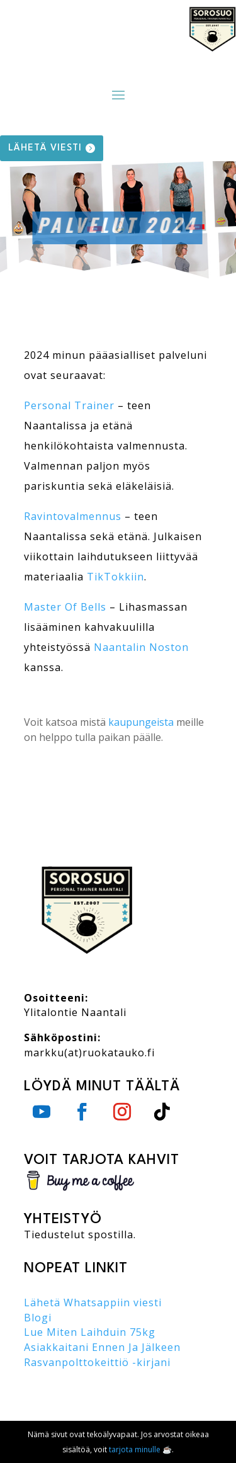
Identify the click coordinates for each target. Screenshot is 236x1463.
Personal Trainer (69, 405)
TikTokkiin (115, 577)
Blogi (38, 1318)
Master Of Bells (65, 607)
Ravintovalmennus (72, 516)
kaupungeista (141, 722)
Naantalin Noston (141, 647)
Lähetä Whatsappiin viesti (93, 1302)
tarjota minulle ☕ (140, 1449)
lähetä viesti (45, 148)
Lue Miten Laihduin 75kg (89, 1332)
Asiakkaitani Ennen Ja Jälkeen (102, 1347)
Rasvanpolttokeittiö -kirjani (97, 1362)
